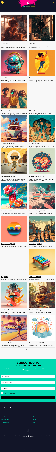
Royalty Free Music (5, 413)
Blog (34, 413)
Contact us (35, 422)
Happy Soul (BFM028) (6, 342)
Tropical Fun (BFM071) (6, 211)
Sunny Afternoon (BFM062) (8, 244)
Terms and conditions (22, 445)
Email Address (4, 379)
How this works (4, 416)
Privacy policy (29, 445)
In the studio (36, 411)
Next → (29, 349)
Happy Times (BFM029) (35, 310)
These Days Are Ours (6, 110)
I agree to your (10, 393)
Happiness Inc (32, 78)
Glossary (35, 416)
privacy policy (12, 393)
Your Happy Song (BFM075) (8, 176)
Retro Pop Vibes (33, 110)
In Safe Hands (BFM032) (35, 277)
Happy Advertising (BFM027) (36, 342)
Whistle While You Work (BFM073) (37, 176)
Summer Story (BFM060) (35, 244)
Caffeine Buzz (4, 43)
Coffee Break (32, 43)
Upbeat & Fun (4, 78)
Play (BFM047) (5, 277)
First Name (3, 373)
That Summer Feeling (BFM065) (37, 211)
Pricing (34, 419)
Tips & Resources (5, 422)
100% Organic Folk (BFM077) (36, 143)
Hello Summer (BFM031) (7, 310)
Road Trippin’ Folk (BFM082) (8, 143)
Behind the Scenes (5, 419)
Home (2, 411)
